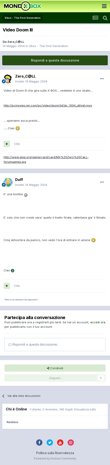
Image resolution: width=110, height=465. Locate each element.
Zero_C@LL (15, 41)
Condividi (55, 368)
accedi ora (97, 322)
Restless (12, 422)
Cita (17, 143)
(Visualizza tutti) (85, 409)
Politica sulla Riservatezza (55, 453)
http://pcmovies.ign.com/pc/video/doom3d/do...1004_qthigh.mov (48, 105)
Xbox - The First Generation (48, 46)
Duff (19, 179)
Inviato (31, 81)
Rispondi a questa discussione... (33, 344)
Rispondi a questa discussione (55, 60)
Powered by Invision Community (55, 458)
